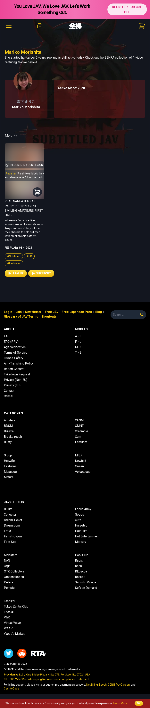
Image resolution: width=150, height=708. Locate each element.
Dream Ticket (13, 520)
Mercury (80, 542)
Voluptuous (82, 472)
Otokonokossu (14, 577)
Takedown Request (17, 374)
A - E (78, 336)
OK (139, 703)
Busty (8, 442)
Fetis (7, 531)
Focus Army (83, 509)
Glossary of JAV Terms (21, 316)
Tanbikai (9, 601)
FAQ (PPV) (11, 341)
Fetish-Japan (13, 536)
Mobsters (10, 555)
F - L (78, 341)
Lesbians (10, 466)
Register (11, 173)
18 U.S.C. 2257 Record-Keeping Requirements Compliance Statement (46, 679)
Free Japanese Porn (77, 312)
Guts (78, 520)
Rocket (80, 577)
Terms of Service (15, 352)
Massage (10, 472)
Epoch (103, 684)
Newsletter (33, 312)
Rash (78, 566)
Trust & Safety (13, 358)
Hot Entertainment (87, 536)
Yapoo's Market (14, 634)
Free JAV (51, 312)
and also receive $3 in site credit (24, 177)
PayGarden (123, 684)
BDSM (8, 426)
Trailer (16, 273)
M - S (78, 347)
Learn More (120, 703)
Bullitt (8, 509)
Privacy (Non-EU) (15, 380)
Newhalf (80, 461)
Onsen (79, 466)
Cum (78, 437)
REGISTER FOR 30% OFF (126, 9)
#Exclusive (14, 263)
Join (18, 312)
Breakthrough (13, 437)
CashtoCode (11, 688)
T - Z (78, 352)
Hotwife (9, 461)
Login (8, 312)
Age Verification (15, 347)
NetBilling (92, 684)
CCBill (111, 684)
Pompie (9, 588)
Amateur (9, 420)
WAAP (8, 628)
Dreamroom (12, 525)
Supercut (41, 273)
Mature (8, 477)
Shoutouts (49, 316)
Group (8, 455)
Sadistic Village (85, 582)
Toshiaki (9, 612)
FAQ (7, 336)
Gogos (79, 514)
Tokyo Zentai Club (16, 606)
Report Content (14, 369)
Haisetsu (81, 525)
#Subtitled (13, 256)
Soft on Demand (86, 588)
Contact (9, 391)
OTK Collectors (14, 571)
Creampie (81, 431)
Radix (79, 560)
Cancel (8, 396)
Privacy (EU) (12, 385)
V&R (7, 617)
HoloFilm (81, 531)
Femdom (81, 442)
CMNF (79, 426)
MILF (78, 455)
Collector (10, 514)
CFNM (79, 420)
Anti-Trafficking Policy (19, 363)
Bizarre (9, 431)
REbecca (81, 571)
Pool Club (81, 555)
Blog (98, 312)
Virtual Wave (12, 623)
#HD (29, 256)
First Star (10, 542)
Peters (8, 582)
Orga (7, 566)
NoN (7, 560)
